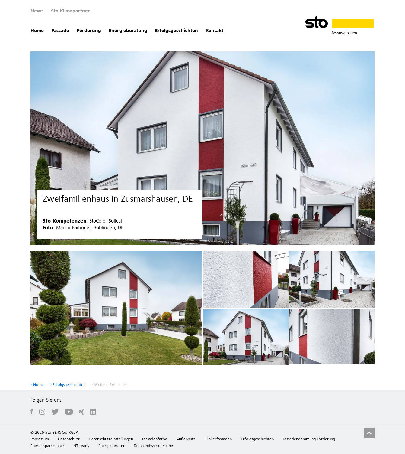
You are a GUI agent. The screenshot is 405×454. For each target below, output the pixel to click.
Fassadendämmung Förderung (309, 439)
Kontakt (214, 30)
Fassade (60, 30)
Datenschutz (69, 439)
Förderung (89, 30)
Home (37, 30)
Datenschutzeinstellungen (111, 439)
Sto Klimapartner (70, 11)
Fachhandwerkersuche (153, 446)
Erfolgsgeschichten (176, 30)
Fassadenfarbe (154, 439)
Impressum (39, 439)
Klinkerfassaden (218, 439)
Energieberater (111, 446)
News (36, 11)
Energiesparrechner (47, 446)
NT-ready (81, 446)
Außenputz (185, 439)
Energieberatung (128, 30)
